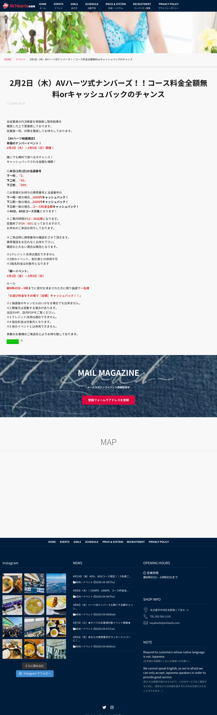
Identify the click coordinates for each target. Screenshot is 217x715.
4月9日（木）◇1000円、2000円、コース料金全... (101, 590)
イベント (13, 341)
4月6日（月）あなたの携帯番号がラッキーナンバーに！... (102, 639)
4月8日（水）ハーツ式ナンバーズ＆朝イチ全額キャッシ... (103, 607)
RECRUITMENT (142, 6)
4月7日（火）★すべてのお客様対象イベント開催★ (102, 623)
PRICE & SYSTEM (116, 6)
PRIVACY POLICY (168, 6)
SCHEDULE (92, 6)
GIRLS (74, 6)
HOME (43, 6)
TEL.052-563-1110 (160, 613)
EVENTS (58, 6)
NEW (78, 582)
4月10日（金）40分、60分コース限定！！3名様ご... (102, 576)
